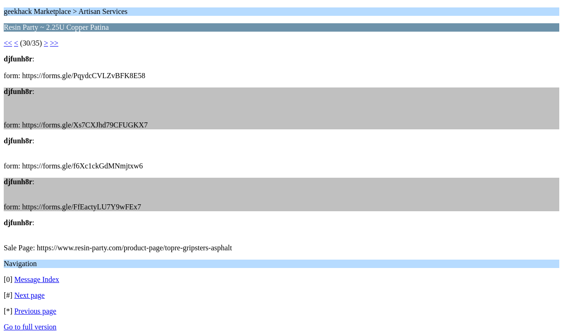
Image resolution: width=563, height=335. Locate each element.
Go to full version (30, 327)
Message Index (36, 279)
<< (8, 43)
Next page (29, 295)
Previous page (35, 311)
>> (54, 43)
